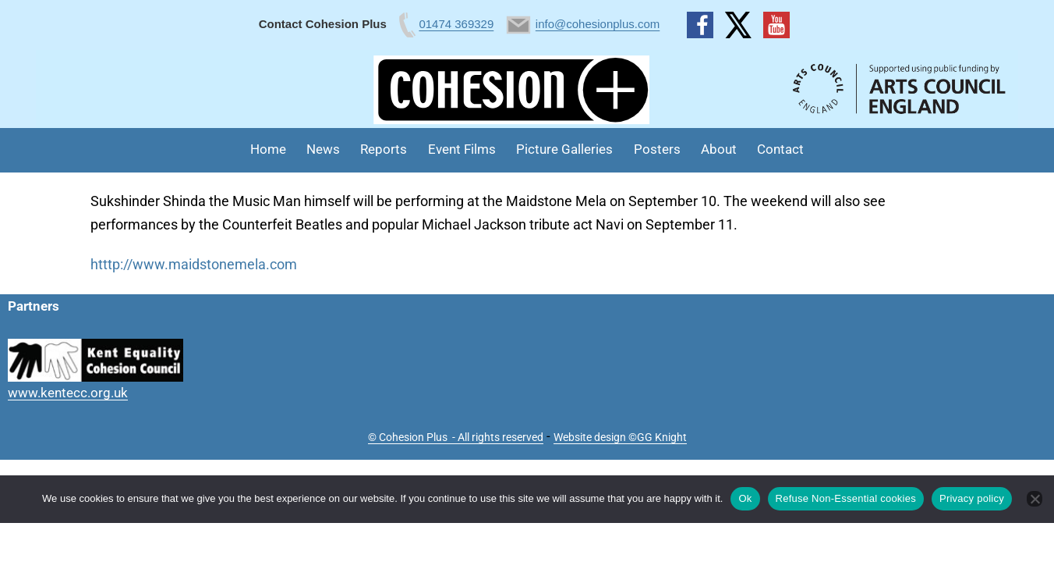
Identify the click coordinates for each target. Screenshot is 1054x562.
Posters (657, 149)
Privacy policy (971, 498)
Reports (383, 149)
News (323, 149)
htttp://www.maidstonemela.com (193, 264)
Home (268, 149)
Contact (780, 149)
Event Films (462, 149)
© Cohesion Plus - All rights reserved (455, 437)
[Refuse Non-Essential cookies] (1034, 499)
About (719, 149)
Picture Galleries (564, 149)
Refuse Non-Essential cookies (846, 498)
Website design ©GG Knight (620, 437)
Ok (745, 498)
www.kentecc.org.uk (68, 392)
